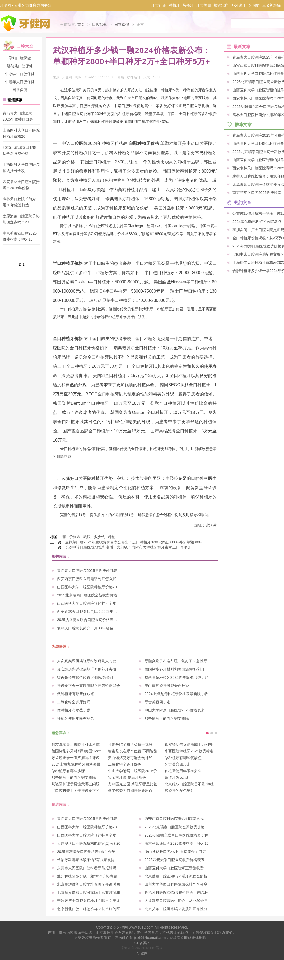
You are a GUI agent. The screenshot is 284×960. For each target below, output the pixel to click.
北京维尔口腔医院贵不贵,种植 (189, 784)
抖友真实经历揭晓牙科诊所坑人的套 (86, 661)
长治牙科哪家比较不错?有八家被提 (86, 860)
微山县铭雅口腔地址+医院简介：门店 (175, 851)
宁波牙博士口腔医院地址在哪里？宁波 (88, 901)
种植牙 (174, 5)
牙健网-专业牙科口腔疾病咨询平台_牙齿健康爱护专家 (26, 23)
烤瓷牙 (188, 5)
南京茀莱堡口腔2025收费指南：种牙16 (177, 843)
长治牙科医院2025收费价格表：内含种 (176, 892)
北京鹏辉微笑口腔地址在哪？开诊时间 (88, 884)
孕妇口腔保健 (20, 58)
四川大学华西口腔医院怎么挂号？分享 (176, 884)
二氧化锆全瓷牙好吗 (73, 702)
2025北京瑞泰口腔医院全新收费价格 (87, 595)
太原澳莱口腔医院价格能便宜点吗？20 (88, 843)
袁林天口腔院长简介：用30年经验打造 (88, 628)
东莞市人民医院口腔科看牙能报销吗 (86, 868)
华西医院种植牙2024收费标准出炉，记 (176, 677)
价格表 (74, 537)
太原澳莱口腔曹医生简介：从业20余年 (176, 901)
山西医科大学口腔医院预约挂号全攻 (86, 603)
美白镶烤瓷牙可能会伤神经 (167, 686)
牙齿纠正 (158, 5)
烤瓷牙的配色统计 (179, 791)
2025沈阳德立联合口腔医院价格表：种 (89, 620)
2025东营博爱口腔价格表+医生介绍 (86, 851)
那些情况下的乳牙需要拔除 (167, 718)
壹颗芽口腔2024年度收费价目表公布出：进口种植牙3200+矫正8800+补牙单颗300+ (133, 542)
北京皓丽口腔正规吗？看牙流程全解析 (176, 876)
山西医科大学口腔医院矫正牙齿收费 (174, 868)
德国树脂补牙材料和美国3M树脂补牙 (175, 669)
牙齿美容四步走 (157, 702)
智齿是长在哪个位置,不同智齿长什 (85, 677)
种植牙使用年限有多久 (75, 718)
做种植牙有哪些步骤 (73, 710)
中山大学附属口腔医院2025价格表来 (174, 710)
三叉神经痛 (271, 5)
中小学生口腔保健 (20, 74)
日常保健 (121, 24)
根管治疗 (221, 5)
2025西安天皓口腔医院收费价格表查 (174, 860)
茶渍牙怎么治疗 (177, 777)
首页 (81, 24)
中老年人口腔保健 (20, 82)
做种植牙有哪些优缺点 (75, 694)
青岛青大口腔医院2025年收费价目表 (87, 571)
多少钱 (99, 537)
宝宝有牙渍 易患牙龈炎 (127, 777)
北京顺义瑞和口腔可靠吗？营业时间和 (88, 892)
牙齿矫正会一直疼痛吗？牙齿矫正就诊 (88, 686)
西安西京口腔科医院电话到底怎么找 (86, 579)
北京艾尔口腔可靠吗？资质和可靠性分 (176, 909)
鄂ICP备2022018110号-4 (142, 948)
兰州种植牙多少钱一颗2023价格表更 (87, 876)
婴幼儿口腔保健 (20, 66)
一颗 (62, 537)
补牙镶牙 (238, 5)
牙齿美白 (203, 5)
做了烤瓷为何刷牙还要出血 (130, 791)
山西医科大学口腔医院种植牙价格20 (87, 587)
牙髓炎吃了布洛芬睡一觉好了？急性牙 (176, 661)
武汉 (87, 537)
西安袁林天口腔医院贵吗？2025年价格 (89, 611)
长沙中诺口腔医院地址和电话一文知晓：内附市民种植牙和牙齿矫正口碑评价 (128, 547)
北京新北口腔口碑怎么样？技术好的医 (88, 909)
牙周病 (254, 5)
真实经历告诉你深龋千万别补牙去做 (86, 669)
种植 (111, 537)
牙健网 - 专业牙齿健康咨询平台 (25, 5)
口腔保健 (99, 24)
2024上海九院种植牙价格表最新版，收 (176, 694)
